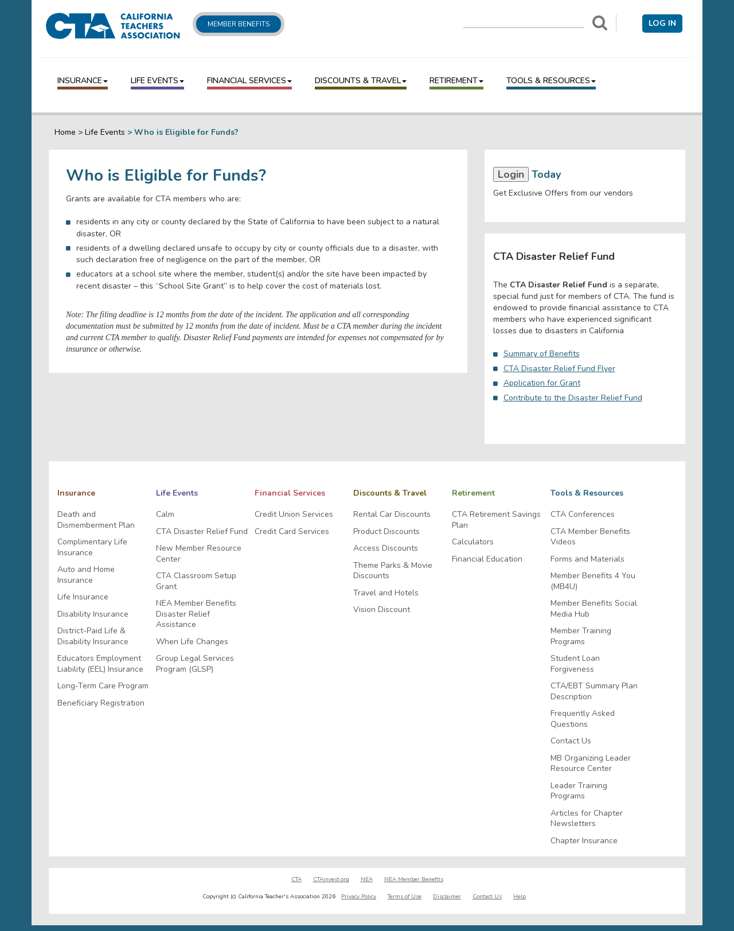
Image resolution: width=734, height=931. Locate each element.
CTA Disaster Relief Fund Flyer (559, 368)
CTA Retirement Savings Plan (496, 520)
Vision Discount (381, 610)
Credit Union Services (294, 514)
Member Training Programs (580, 636)
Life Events (157, 80)
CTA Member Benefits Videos (590, 537)
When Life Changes (192, 642)
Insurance (82, 80)
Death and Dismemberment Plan (96, 520)
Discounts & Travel (361, 80)
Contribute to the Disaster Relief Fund (572, 397)
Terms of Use (404, 897)
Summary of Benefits (541, 353)
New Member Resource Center (198, 553)
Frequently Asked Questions (582, 719)
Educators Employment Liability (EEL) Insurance (100, 664)
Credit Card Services (292, 532)
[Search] (599, 23)
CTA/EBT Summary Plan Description (594, 691)
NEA (367, 879)
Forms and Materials (587, 559)
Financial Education (487, 559)
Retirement (456, 80)
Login (511, 174)
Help (519, 897)
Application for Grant (541, 382)
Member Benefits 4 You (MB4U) (592, 581)
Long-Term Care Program (103, 686)
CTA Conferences (582, 514)
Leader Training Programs (578, 791)
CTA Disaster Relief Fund (202, 532)
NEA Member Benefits (413, 879)
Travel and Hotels (386, 593)
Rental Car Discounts (392, 514)
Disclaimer (447, 897)
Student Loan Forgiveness (575, 664)
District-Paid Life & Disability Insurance (92, 636)
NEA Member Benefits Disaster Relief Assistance (196, 614)
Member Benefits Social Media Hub (593, 609)
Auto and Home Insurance (86, 575)
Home (65, 132)
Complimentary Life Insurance (92, 547)
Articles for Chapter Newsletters (586, 818)
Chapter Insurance (584, 841)
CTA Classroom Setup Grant (196, 581)
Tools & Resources (551, 80)
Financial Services (249, 80)
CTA (296, 879)
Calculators (473, 542)
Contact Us (570, 741)
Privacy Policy (358, 897)
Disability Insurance (92, 614)
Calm (165, 514)
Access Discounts (385, 548)
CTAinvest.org (331, 879)
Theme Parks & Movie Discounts (392, 571)
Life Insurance (82, 597)
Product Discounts (386, 532)
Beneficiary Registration (101, 703)
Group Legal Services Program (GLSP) (195, 664)
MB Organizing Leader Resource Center (590, 763)
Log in (662, 23)
